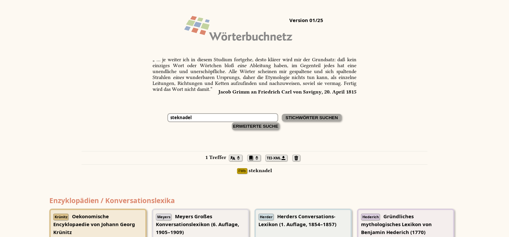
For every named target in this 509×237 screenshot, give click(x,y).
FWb (242, 171)
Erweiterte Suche (256, 126)
